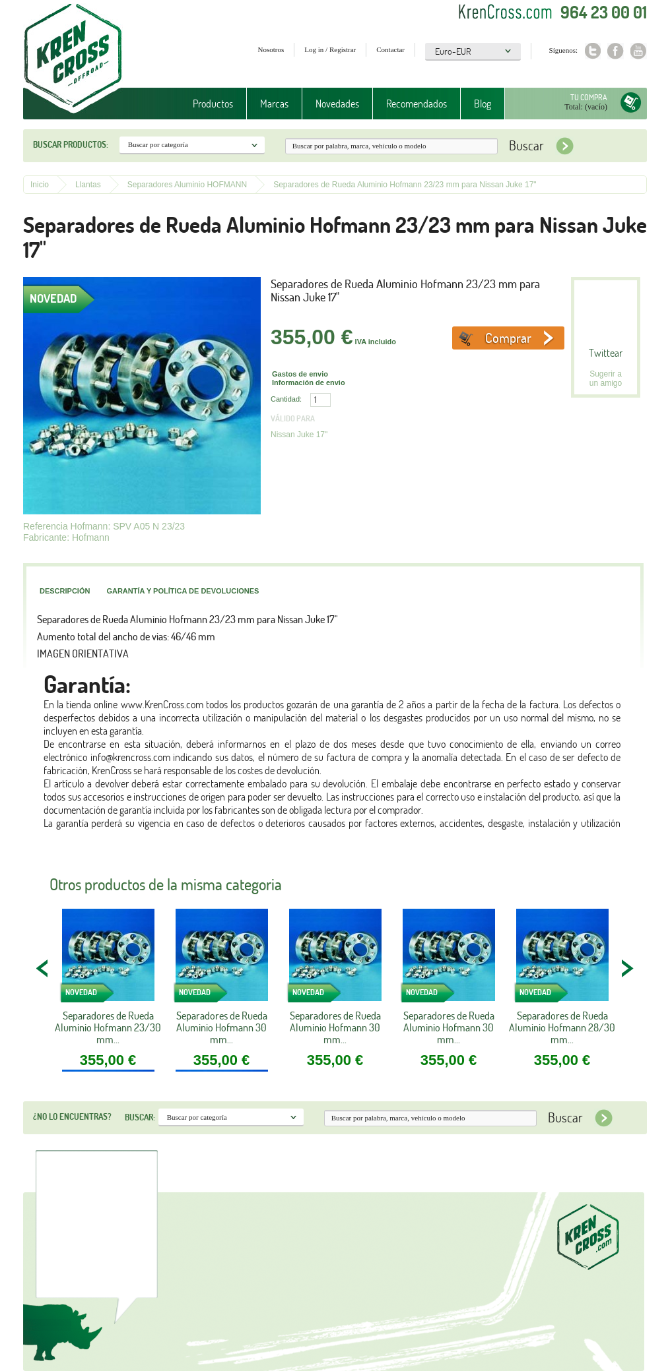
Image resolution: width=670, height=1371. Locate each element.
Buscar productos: (70, 144)
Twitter (592, 51)
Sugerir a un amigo (605, 378)
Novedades (337, 103)
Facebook (615, 51)
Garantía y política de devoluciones (182, 591)
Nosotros (271, 49)
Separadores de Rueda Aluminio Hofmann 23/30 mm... (108, 1027)
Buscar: (140, 1117)
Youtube (638, 51)
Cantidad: (286, 399)
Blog (482, 103)
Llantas (88, 184)
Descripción (65, 591)
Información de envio (308, 382)
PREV (43, 968)
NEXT (627, 968)
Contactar (390, 49)
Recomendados (416, 103)
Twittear (605, 352)
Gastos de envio (300, 374)
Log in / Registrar (330, 49)
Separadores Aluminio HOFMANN (187, 184)
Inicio (39, 184)
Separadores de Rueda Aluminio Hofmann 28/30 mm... (562, 1027)
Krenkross (73, 59)
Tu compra (588, 97)
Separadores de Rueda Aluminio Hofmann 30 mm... (221, 1027)
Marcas (274, 103)
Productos (213, 103)
